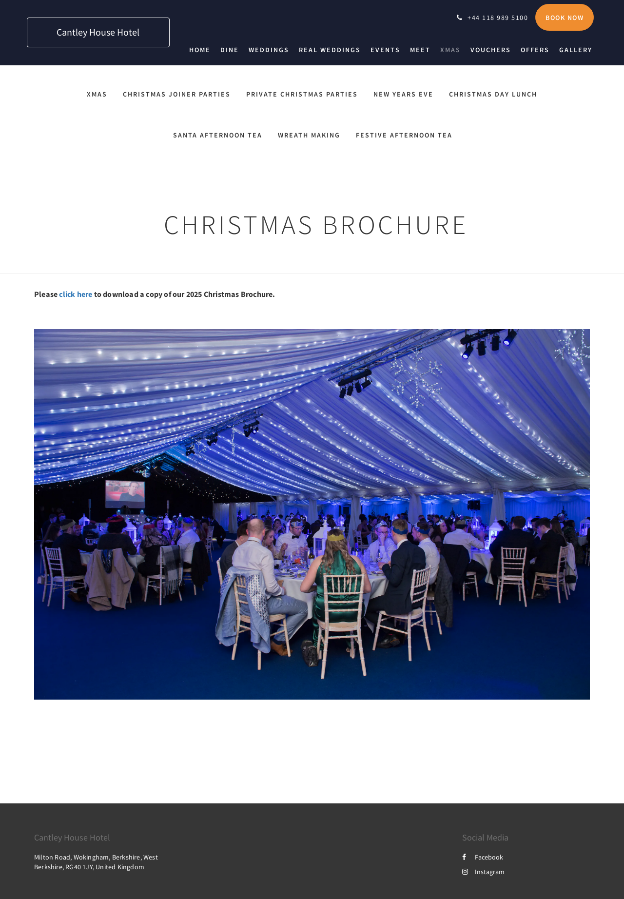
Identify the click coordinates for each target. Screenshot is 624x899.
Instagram (483, 871)
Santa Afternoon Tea (217, 135)
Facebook (482, 857)
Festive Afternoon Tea (404, 135)
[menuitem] (202, 49)
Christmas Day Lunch (493, 94)
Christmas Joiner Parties (177, 94)
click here (75, 294)
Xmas (97, 94)
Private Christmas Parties (302, 94)
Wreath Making (309, 135)
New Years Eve (403, 94)
